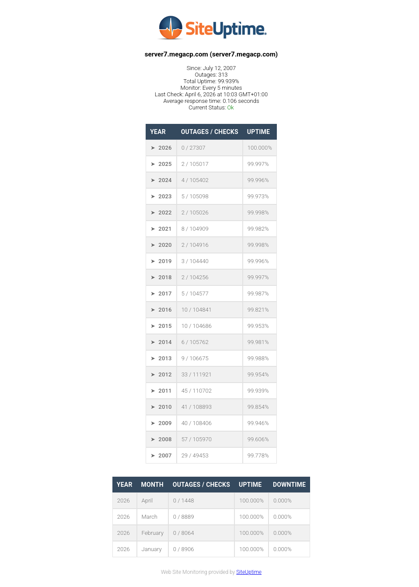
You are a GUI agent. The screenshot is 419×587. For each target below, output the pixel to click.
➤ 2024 (160, 180)
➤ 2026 (160, 147)
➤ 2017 (160, 293)
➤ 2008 (160, 439)
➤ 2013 (160, 358)
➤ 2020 (160, 245)
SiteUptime (249, 572)
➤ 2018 (160, 277)
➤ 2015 (160, 326)
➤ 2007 (160, 455)
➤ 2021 (160, 228)
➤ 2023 (160, 196)
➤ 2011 (160, 390)
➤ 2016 (160, 309)
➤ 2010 (160, 407)
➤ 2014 (160, 342)
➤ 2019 (160, 261)
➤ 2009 (160, 423)
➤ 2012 (160, 374)
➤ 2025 (160, 164)
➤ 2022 (160, 212)
